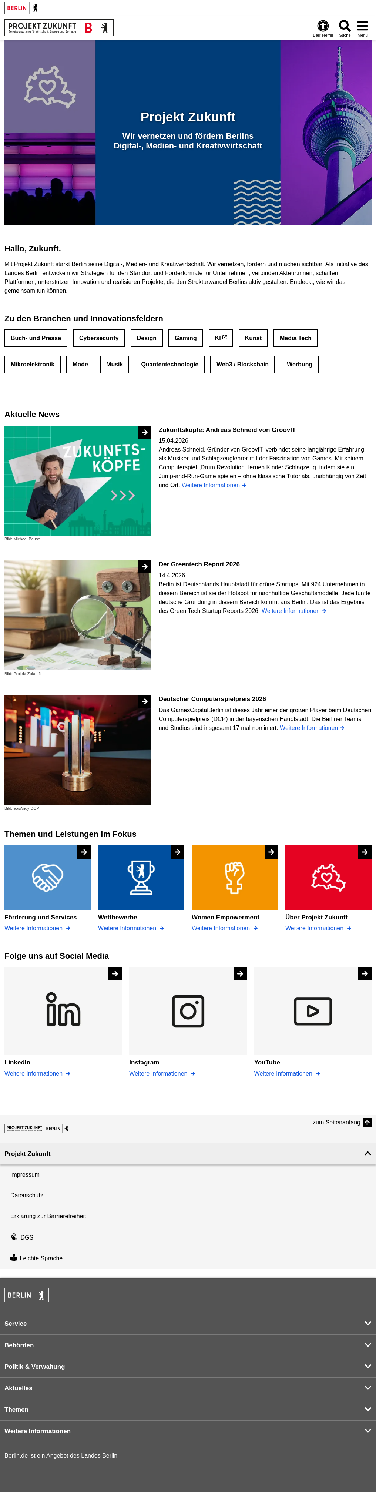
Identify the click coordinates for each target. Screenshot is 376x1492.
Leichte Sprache (36, 1258)
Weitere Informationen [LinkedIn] (34, 1073)
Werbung (299, 364)
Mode (80, 364)
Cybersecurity (99, 338)
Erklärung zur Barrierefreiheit (48, 1216)
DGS (21, 1237)
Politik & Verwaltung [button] (34, 1366)
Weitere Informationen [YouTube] (284, 1073)
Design (147, 338)
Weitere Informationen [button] (37, 1431)
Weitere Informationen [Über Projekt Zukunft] (315, 928)
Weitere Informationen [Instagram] (159, 1073)
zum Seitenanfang (336, 1122)
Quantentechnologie (169, 364)
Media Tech (296, 338)
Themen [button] (16, 1409)
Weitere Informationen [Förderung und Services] (34, 928)
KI (218, 338)
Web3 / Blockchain (242, 364)
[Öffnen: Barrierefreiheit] (323, 28)
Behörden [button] (19, 1345)
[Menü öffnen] (363, 28)
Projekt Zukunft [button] (27, 1153)
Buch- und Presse (36, 338)
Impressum (25, 1174)
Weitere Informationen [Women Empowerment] (222, 928)
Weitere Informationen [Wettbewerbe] (128, 928)
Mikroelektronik (32, 364)
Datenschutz (26, 1195)
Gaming (186, 338)
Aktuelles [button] (18, 1388)
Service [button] (15, 1323)
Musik (114, 364)
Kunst (253, 338)
